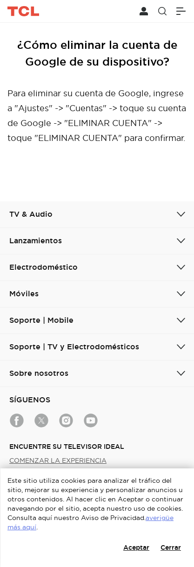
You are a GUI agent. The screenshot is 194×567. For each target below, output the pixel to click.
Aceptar (136, 547)
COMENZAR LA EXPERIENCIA (58, 460)
